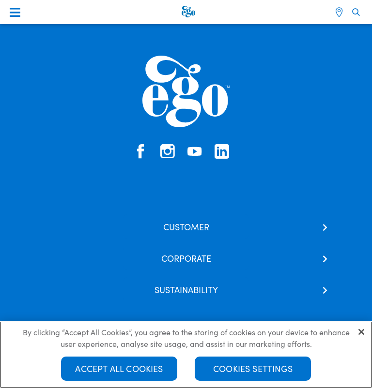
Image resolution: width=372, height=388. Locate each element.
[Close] (361, 332)
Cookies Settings (253, 368)
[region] (186, 354)
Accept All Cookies (119, 368)
